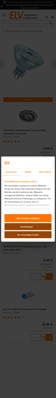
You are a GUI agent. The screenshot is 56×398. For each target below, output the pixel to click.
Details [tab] (28, 172)
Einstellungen (28, 226)
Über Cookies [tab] (45, 172)
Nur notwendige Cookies (28, 234)
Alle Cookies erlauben (28, 218)
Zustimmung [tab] (11, 172)
